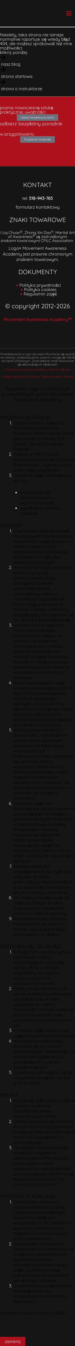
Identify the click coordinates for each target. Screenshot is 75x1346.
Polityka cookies (40, 289)
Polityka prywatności (40, 285)
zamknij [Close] (13, 1341)
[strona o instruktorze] (37, 85)
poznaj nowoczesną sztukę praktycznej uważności (26, 110)
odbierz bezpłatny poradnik (31, 124)
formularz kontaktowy (38, 207)
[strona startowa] (37, 73)
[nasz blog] (37, 60)
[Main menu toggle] (68, 13)
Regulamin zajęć (40, 293)
